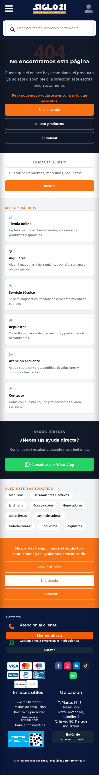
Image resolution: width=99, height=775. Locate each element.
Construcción (43, 505)
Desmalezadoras (49, 515)
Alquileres (74, 526)
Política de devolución (30, 707)
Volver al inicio (49, 566)
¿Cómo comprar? (29, 702)
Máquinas (16, 495)
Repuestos (49, 526)
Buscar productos (49, 123)
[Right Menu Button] (88, 9)
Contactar (49, 137)
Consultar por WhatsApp (49, 464)
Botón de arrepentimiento (73, 737)
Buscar (49, 185)
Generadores (72, 505)
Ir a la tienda (49, 109)
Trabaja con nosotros (30, 725)
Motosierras (18, 515)
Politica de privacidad (29, 712)
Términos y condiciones (29, 718)
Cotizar (49, 650)
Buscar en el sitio (49, 162)
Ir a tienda (49, 580)
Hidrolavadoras (20, 526)
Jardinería (16, 505)
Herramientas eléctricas (51, 495)
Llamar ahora (49, 635)
